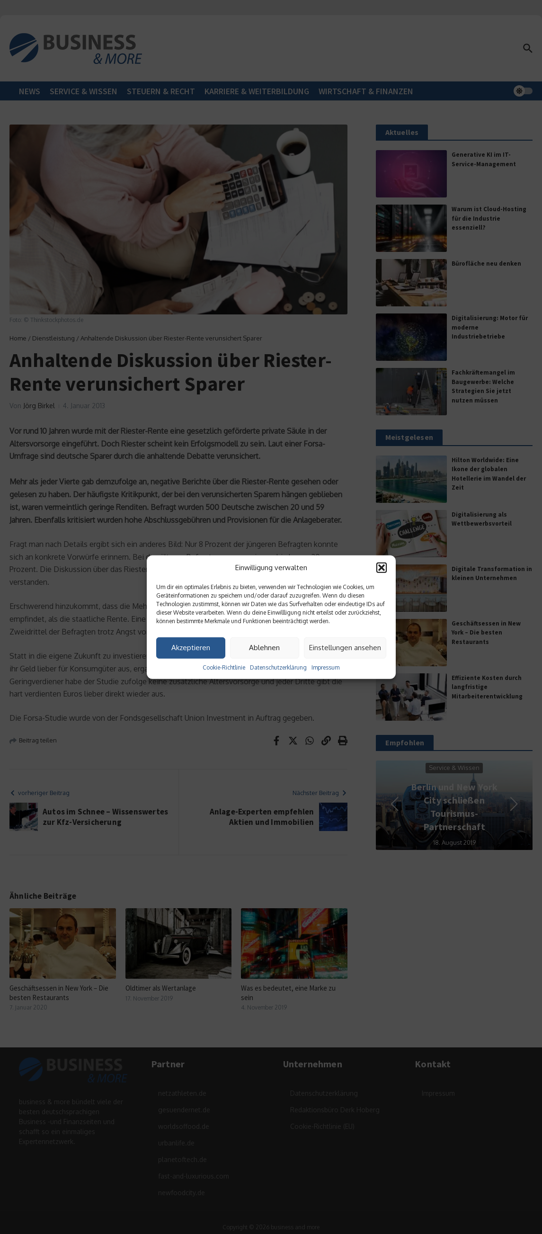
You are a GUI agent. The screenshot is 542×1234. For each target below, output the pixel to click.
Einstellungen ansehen (345, 647)
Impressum (325, 667)
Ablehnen (264, 647)
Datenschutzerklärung (278, 667)
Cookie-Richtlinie (224, 667)
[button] (381, 567)
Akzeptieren (190, 647)
